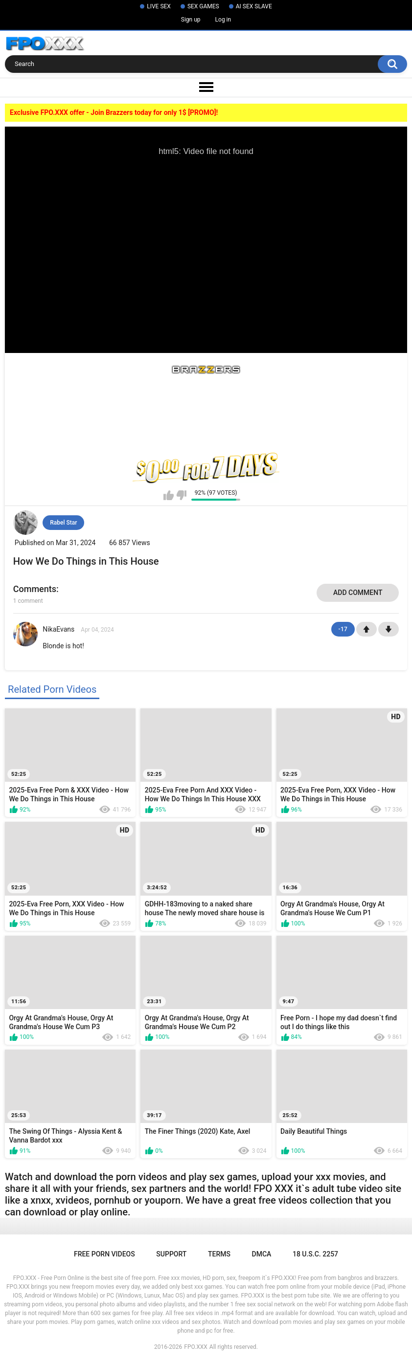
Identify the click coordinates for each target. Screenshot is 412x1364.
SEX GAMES (203, 6)
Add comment (358, 592)
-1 (388, 629)
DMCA (262, 1254)
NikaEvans (58, 629)
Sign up (191, 19)
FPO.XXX (195, 1346)
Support (171, 1254)
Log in (223, 19)
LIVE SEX (159, 6)
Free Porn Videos (104, 1254)
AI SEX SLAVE (254, 6)
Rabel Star (63, 522)
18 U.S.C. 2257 (315, 1254)
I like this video (168, 495)
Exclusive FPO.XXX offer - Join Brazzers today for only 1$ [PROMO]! (114, 112)
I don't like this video (181, 495)
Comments (34, 589)
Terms (219, 1254)
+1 (366, 629)
